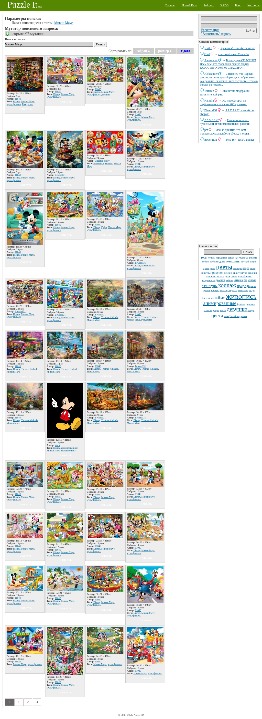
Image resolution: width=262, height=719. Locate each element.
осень (234, 276)
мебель (229, 280)
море (246, 268)
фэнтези (206, 298)
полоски (208, 310)
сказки (220, 276)
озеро (253, 261)
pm (206, 130)
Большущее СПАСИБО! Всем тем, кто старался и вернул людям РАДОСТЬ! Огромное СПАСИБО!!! (228, 64)
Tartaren (209, 91)
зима (252, 268)
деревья (250, 303)
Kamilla (209, 100)
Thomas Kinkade (109, 317)
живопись (241, 296)
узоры (216, 310)
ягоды (251, 310)
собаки (205, 261)
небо (224, 257)
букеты (241, 303)
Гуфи (104, 227)
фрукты (253, 257)
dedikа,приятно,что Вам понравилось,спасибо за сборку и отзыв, (225, 131)
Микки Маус (63, 23)
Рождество (27, 104)
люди (251, 290)
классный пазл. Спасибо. (233, 54)
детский (245, 261)
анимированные (219, 303)
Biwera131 (210, 110)
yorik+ (208, 48)
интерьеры (240, 280)
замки (223, 310)
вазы (226, 316)
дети (227, 276)
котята (223, 290)
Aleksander (211, 60)
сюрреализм (208, 280)
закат (231, 257)
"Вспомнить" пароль (216, 34)
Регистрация (210, 30)
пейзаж (220, 298)
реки (212, 268)
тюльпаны (243, 290)
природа (243, 286)
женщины (233, 261)
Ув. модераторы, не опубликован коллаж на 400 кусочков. (223, 102)
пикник (106, 94)
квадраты (232, 290)
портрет (215, 290)
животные (206, 272)
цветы (224, 267)
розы (244, 316)
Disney (16, 101)
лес (212, 298)
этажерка (238, 268)
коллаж (227, 285)
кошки (252, 280)
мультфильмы (245, 276)
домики (220, 280)
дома (222, 261)
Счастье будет (102, 160)
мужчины (211, 276)
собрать (26, 109)
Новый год (234, 316)
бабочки (214, 261)
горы (204, 257)
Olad (207, 54)
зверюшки (98, 163)
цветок (207, 290)
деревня (228, 272)
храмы (206, 268)
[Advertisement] (229, 193)
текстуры (210, 286)
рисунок (217, 272)
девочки (252, 272)
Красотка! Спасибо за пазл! (237, 48)
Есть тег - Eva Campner (240, 139)
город (219, 257)
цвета (217, 315)
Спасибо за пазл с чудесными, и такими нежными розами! (225, 121)
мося (57, 445)
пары (253, 286)
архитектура (240, 272)
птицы (211, 257)
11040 (18, 98)
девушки (237, 309)
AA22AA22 (211, 120)
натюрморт (241, 257)
